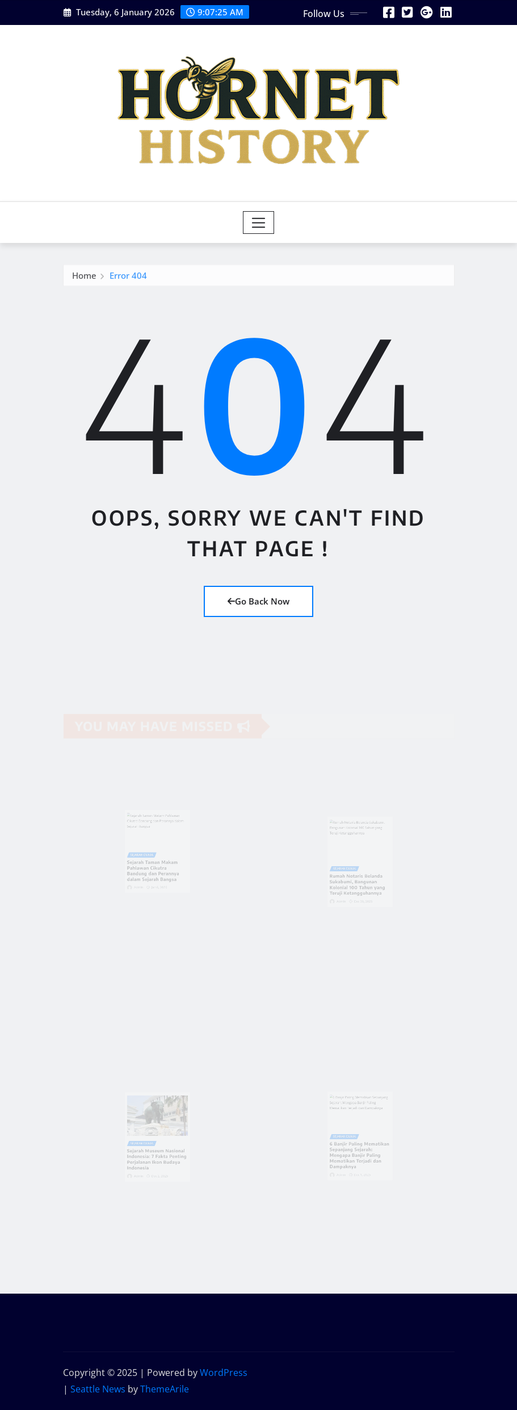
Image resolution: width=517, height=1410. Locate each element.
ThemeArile (164, 1389)
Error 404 (128, 278)
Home (84, 278)
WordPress (223, 1372)
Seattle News (97, 1389)
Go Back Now (258, 601)
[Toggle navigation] (258, 222)
